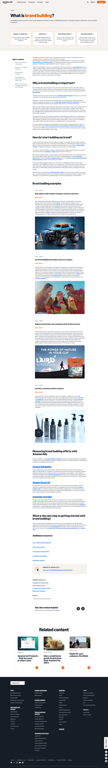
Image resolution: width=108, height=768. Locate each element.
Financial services (63, 705)
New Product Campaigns (40, 748)
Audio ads (12, 723)
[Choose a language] (17, 683)
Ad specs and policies (88, 700)
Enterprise (31, 2)
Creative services (38, 705)
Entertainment (62, 700)
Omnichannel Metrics (39, 726)
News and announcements (89, 705)
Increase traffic (13, 697)
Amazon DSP (38, 736)
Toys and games (62, 722)
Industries (62, 690)
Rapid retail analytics (39, 728)
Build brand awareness (15, 693)
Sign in (93, 2)
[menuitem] (17, 720)
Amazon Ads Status (61, 760)
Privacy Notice (31, 760)
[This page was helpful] (83, 609)
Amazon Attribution (39, 716)
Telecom (61, 719)
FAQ (84, 702)
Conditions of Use (21, 760)
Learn (47, 2)
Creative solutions (40, 700)
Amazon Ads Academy (88, 693)
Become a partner (87, 714)
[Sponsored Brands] (87, 34)
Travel (60, 724)
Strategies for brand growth (40, 583)
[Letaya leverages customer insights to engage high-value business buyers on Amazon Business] (39, 392)
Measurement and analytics (40, 713)
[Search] (87, 2)
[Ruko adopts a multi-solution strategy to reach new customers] (39, 197)
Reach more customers (15, 695)
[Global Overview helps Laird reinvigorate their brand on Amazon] (39, 327)
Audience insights (39, 693)
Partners (40, 2)
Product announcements (88, 695)
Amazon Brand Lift (39, 719)
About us (12, 760)
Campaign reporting (39, 723)
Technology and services (42, 733)
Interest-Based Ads (41, 760)
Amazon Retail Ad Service (40, 745)
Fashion (60, 702)
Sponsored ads (13, 711)
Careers (70, 760)
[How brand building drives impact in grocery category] (39, 263)
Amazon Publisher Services (41, 743)
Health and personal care (64, 709)
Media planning (38, 695)
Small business (21, 2)
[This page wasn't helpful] (78, 609)
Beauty (60, 695)
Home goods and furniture (65, 712)
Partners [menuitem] (86, 710)
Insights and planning (41, 690)
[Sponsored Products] (65, 34)
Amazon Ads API (38, 740)
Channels (61, 729)
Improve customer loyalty (16, 702)
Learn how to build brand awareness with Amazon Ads (58, 570)
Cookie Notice (51, 760)
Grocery (60, 707)
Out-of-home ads (14, 726)
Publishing (61, 717)
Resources (85, 697)
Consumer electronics (64, 697)
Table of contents (18, 59)
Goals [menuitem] (12, 690)
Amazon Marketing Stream (41, 721)
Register (101, 2)
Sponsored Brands (14, 716)
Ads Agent (37, 750)
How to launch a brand (39, 585)
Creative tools (38, 707)
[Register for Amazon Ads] (51, 567)
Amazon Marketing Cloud (40, 738)
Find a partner (86, 712)
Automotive (61, 693)
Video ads (12, 721)
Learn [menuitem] (85, 690)
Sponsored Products (15, 714)
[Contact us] (43, 34)
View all (12, 728)
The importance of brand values (41, 588)
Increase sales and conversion (17, 700)
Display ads (13, 719)
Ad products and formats (15, 708)
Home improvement (63, 714)
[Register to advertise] (20, 34)
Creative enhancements (40, 702)
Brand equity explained (39, 591)
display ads (52, 528)
